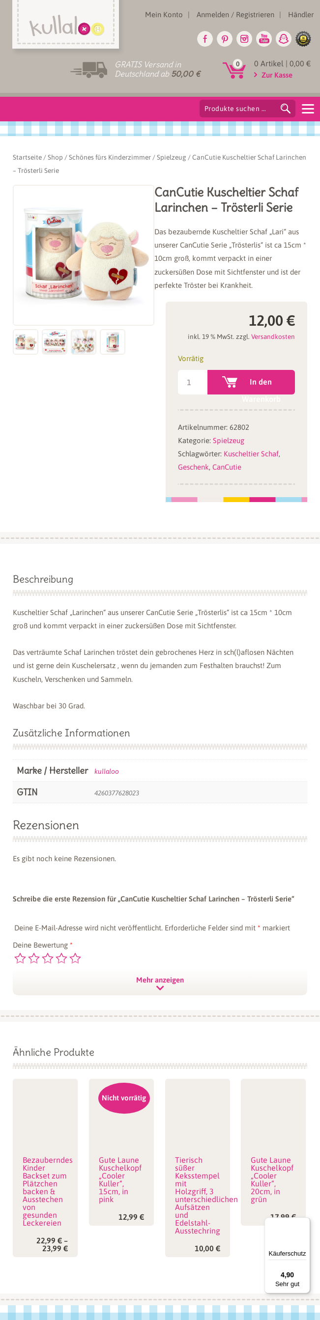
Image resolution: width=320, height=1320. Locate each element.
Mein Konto (164, 14)
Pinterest (225, 39)
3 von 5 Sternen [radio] (48, 958)
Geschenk (193, 467)
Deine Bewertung (43, 945)
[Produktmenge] (192, 382)
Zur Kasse (277, 75)
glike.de (303, 39)
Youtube (264, 39)
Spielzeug (171, 157)
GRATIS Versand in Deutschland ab (157, 69)
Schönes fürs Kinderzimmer (110, 157)
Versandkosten (273, 336)
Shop (55, 157)
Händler (301, 14)
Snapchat (283, 39)
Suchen (285, 108)
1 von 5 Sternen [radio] (20, 958)
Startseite (27, 157)
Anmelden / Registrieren (235, 14)
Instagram (244, 39)
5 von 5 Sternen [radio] (75, 958)
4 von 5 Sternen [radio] (61, 958)
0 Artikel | (282, 63)
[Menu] (307, 108)
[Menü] (304, 1223)
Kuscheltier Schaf (251, 453)
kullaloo (106, 771)
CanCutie (226, 467)
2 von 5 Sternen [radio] (34, 958)
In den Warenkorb (261, 385)
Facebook (205, 39)
